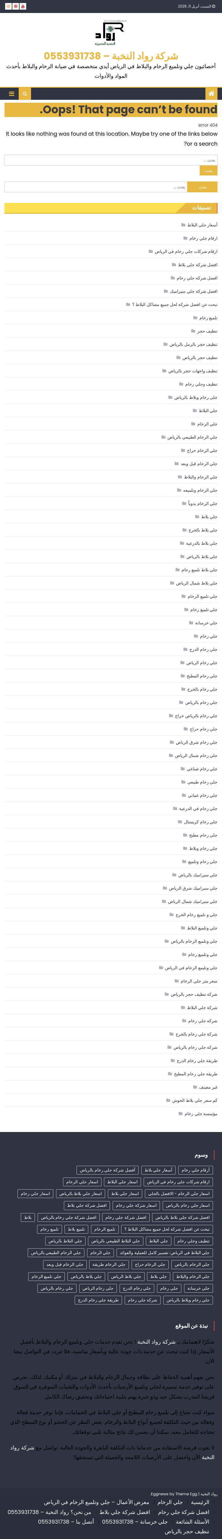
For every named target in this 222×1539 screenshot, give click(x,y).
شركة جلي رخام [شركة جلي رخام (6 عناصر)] (142, 1300)
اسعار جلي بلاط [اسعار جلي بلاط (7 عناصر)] (125, 1194)
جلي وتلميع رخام (202, 954)
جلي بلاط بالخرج (203, 530)
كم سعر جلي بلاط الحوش (194, 1100)
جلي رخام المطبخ (202, 676)
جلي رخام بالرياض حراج (196, 716)
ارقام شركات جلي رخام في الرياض (186, 251)
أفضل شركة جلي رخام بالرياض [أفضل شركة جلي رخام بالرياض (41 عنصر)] (107, 1170)
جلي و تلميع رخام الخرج (196, 915)
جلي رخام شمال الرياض (196, 755)
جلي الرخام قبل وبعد (199, 464)
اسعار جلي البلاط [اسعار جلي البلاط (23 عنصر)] (122, 1182)
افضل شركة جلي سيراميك (193, 291)
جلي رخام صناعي (202, 769)
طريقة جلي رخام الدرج (197, 1061)
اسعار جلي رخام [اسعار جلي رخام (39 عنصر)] (35, 1194)
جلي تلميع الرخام (202, 596)
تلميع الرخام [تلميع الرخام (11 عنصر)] (104, 1229)
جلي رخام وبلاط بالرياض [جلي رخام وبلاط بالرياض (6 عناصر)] (188, 1300)
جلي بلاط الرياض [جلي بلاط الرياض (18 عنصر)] (126, 1276)
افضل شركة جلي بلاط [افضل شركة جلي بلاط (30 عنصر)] (87, 1205)
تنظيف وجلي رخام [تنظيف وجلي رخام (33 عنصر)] (193, 1241)
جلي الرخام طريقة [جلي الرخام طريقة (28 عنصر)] (108, 1264)
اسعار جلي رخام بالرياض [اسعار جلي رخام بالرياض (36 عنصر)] (188, 1205)
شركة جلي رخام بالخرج (196, 1034)
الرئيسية (200, 1502)
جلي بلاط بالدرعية (201, 543)
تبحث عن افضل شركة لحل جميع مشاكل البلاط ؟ (174, 304)
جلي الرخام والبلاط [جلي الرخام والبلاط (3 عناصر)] (193, 1276)
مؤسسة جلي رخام (201, 1114)
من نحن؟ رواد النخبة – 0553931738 (49, 1512)
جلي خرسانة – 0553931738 (135, 1521)
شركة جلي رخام (202, 1021)
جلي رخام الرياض (201, 663)
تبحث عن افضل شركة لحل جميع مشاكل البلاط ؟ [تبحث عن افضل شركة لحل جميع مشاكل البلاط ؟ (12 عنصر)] (167, 1229)
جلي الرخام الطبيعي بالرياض (192, 437)
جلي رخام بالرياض (201, 702)
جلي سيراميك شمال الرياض (192, 901)
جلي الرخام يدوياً (202, 503)
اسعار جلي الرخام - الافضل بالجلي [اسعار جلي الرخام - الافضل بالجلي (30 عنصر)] (179, 1194)
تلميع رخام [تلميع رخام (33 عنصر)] (49, 1229)
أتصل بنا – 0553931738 (66, 1521)
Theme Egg (186, 1494)
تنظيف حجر (207, 331)
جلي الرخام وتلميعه (200, 490)
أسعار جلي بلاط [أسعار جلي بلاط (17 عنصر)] (158, 1170)
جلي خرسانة (206, 623)
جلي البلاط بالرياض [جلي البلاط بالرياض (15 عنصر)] (65, 1241)
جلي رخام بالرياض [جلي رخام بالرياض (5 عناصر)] (57, 1288)
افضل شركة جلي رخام (197, 278)
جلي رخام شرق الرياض (196, 742)
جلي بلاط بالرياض (201, 556)
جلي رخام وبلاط (203, 848)
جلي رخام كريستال (200, 822)
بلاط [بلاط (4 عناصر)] (28, 1217)
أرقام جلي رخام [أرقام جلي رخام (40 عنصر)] (196, 1170)
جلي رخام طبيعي (202, 782)
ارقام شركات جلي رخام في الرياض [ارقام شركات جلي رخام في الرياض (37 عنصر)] (178, 1182)
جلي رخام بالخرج (202, 689)
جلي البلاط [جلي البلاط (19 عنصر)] (158, 1241)
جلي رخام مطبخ (203, 835)
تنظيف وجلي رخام (201, 384)
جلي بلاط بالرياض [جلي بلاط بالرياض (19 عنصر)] (86, 1276)
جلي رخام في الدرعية (198, 809)
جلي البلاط (208, 411)
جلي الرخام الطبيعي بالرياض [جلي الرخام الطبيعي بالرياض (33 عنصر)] (56, 1253)
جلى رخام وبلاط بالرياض (195, 397)
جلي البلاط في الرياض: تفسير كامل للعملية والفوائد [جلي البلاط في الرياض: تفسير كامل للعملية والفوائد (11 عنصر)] (165, 1253)
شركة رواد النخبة (156, 1341)
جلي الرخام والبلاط (200, 477)
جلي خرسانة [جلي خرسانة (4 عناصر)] (198, 1288)
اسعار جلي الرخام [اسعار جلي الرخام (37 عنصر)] (82, 1182)
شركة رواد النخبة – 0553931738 (111, 56)
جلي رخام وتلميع (202, 862)
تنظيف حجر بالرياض (200, 358)
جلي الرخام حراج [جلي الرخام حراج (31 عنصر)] (150, 1264)
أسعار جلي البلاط (202, 225)
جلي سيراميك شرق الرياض (193, 888)
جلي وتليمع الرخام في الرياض (191, 968)
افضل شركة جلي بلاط (197, 265)
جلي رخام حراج (203, 729)
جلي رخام (209, 636)
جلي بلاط (209, 517)
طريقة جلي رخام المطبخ (195, 1074)
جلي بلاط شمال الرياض (196, 583)
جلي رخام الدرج (203, 649)
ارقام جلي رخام (203, 238)
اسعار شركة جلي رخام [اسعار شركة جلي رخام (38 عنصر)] (136, 1205)
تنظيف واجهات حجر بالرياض (192, 371)
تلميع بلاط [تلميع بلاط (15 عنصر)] (76, 1229)
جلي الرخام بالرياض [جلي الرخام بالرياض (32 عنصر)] (192, 1264)
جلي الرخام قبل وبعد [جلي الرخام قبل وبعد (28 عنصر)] (64, 1264)
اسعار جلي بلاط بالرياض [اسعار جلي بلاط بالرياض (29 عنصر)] (80, 1194)
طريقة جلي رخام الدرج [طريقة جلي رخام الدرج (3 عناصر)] (98, 1300)
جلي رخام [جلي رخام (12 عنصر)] (169, 1288)
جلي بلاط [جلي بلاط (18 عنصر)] (158, 1276)
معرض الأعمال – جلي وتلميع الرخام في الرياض (97, 1502)
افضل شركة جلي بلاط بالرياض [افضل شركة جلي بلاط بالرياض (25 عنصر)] (182, 1217)
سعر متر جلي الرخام (199, 981)
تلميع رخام (208, 318)
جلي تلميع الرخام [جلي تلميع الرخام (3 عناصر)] (46, 1276)
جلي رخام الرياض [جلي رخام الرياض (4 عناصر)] (98, 1288)
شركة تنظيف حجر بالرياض (194, 994)
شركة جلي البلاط (202, 1007)
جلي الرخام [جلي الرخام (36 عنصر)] (100, 1253)
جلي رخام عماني (202, 795)
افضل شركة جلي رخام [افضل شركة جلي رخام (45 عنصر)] (125, 1217)
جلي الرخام (207, 424)
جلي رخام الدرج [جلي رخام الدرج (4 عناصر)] (137, 1288)
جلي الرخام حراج (202, 450)
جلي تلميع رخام (203, 610)
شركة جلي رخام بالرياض (195, 1047)
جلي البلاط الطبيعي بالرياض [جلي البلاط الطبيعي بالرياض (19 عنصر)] (115, 1241)
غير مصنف (208, 1087)
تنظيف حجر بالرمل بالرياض (193, 344)
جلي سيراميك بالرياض (197, 875)
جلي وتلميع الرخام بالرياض (194, 941)
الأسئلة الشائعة (192, 1521)
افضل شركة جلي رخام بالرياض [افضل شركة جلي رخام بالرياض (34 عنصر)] (68, 1217)
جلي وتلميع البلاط (202, 928)
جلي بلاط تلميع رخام (199, 570)
